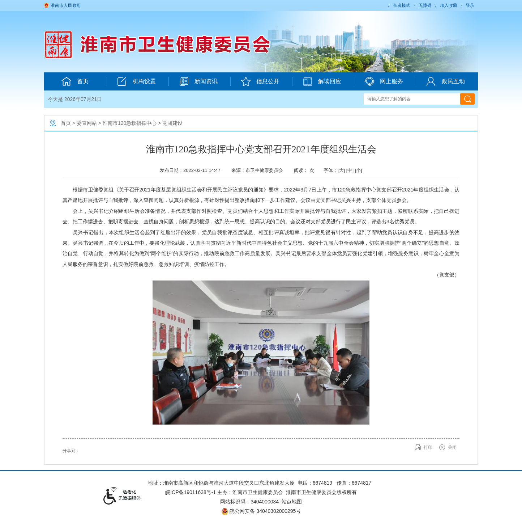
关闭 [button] (452, 447)
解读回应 (322, 81)
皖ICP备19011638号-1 (190, 492)
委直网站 (87, 123)
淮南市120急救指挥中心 (130, 123)
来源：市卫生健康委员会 (259, 170)
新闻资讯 (198, 81)
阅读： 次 (306, 170)
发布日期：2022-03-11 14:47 (193, 170)
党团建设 (172, 123)
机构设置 (136, 81)
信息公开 (260, 81)
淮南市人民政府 (66, 5)
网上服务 (383, 81)
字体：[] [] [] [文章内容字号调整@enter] (343, 170)
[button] (401, 5)
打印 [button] (428, 447)
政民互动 (445, 81)
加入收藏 (448, 5)
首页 (75, 81)
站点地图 (292, 502)
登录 (470, 5)
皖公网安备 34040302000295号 (261, 511)
